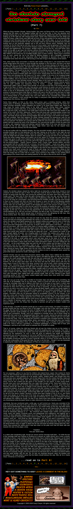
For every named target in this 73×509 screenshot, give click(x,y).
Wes (37, 28)
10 (46, 9)
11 (51, 9)
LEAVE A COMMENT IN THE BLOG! (51, 472)
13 (60, 9)
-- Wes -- (36, 467)
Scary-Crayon (36, 6)
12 (56, 9)
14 (65, 9)
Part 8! (47, 460)
